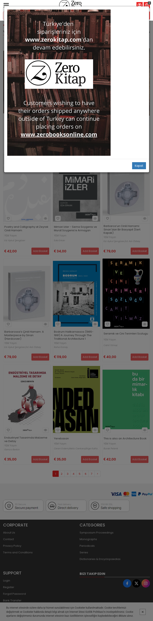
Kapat (139, 166)
